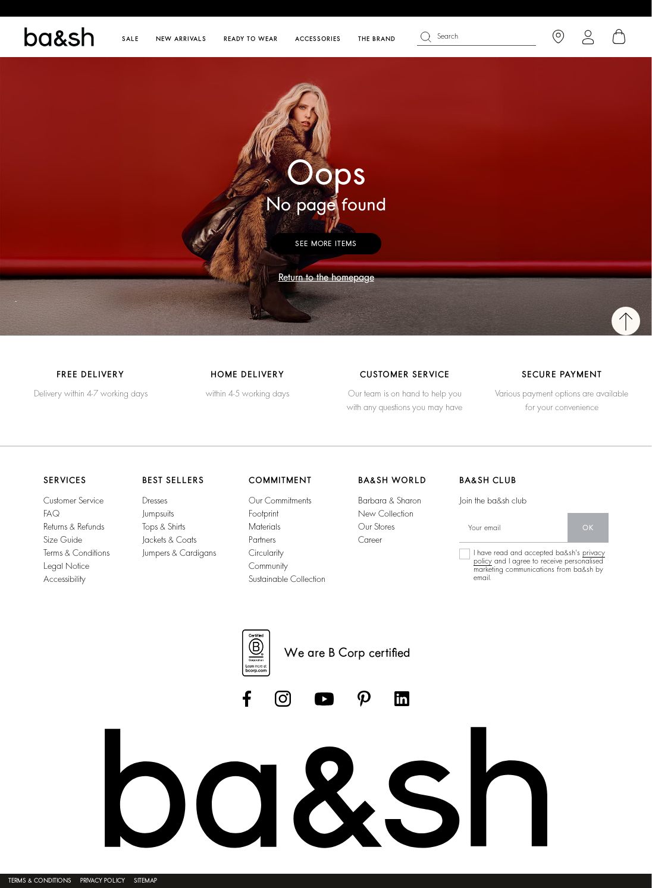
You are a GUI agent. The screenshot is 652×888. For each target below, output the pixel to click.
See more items (326, 243)
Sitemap (145, 881)
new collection (385, 513)
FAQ (51, 513)
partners (262, 540)
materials (264, 526)
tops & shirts (163, 526)
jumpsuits (158, 513)
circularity (266, 553)
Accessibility (64, 579)
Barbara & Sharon (389, 500)
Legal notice (66, 566)
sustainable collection (287, 579)
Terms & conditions (76, 553)
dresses (154, 500)
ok (588, 527)
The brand (377, 39)
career (370, 540)
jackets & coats (169, 540)
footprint (263, 513)
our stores (376, 526)
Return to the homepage (326, 277)
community (268, 566)
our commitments (280, 500)
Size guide (62, 540)
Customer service (73, 500)
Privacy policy (102, 881)
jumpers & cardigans (179, 553)
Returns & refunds (73, 526)
